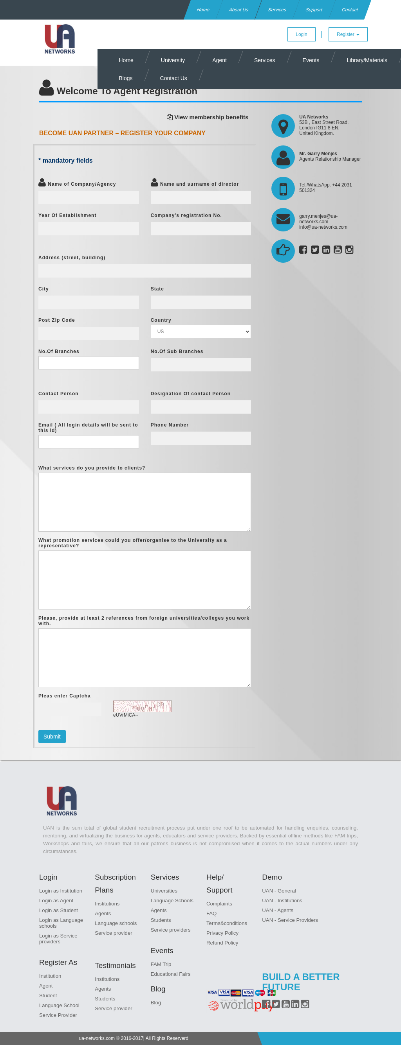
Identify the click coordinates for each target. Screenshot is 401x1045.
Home (203, 10)
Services (277, 10)
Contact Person (58, 393)
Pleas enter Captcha (64, 696)
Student (48, 995)
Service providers (171, 930)
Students (105, 999)
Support (314, 10)
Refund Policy (222, 943)
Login (301, 34)
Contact (350, 10)
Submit (52, 736)
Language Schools (172, 900)
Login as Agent (56, 900)
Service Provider (58, 1015)
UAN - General (279, 891)
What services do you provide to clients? (91, 468)
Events (311, 60)
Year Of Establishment (67, 215)
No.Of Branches (58, 351)
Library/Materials (367, 60)
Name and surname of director (195, 182)
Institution (50, 976)
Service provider (113, 933)
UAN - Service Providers (290, 920)
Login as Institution (60, 891)
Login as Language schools (61, 923)
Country (161, 320)
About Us (238, 10)
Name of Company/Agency (77, 182)
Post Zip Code (56, 320)
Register (348, 34)
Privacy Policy (222, 933)
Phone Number (170, 425)
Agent (219, 60)
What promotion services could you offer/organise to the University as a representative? (132, 543)
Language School (59, 1005)
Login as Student (58, 910)
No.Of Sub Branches (177, 351)
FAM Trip (161, 964)
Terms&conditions (226, 923)
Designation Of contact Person (191, 393)
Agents (103, 913)
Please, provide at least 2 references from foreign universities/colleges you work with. (143, 620)
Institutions (107, 904)
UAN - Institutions (282, 900)
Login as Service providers (58, 939)
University (173, 60)
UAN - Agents (277, 910)
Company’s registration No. (186, 215)
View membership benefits (207, 117)
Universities (164, 891)
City (43, 289)
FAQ (211, 913)
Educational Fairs (171, 974)
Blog (156, 1003)
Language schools (116, 923)
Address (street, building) (71, 257)
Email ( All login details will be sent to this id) (88, 427)
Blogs (126, 78)
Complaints (219, 904)
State (157, 289)
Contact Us (173, 78)
